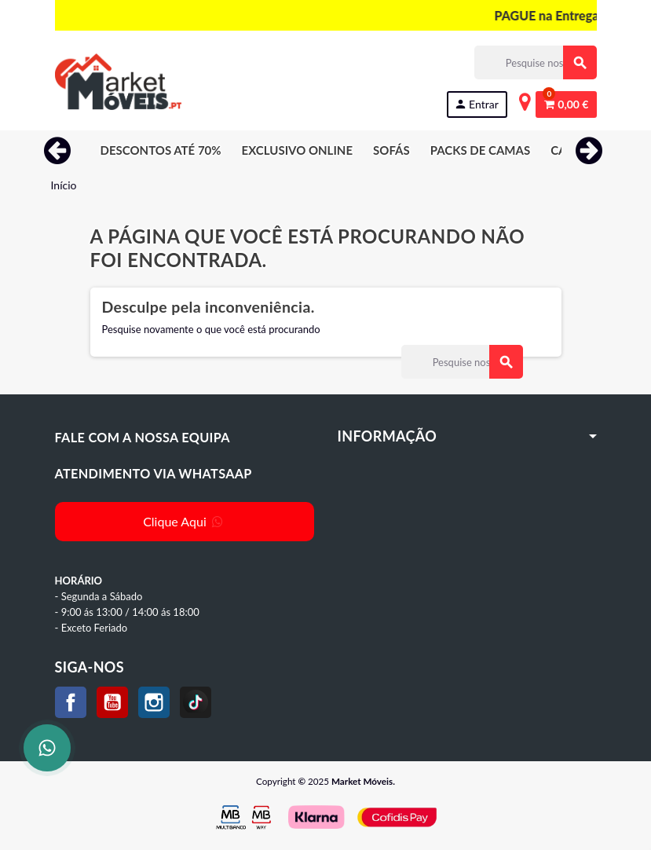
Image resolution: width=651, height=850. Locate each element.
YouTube (112, 702)
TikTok (195, 702)
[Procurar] (535, 62)
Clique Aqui (184, 521)
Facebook (70, 702)
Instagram (154, 702)
